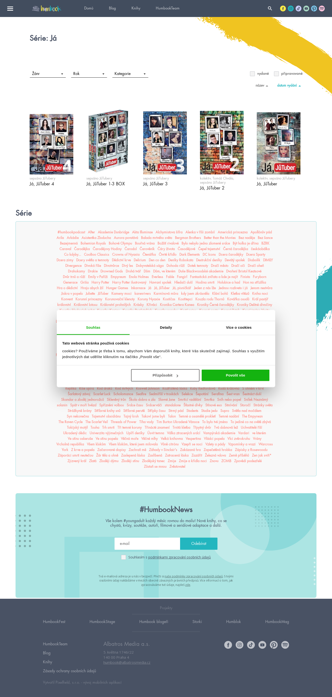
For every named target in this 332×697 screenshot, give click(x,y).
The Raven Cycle (70, 422)
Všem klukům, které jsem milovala (133, 444)
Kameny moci (121, 293)
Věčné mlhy (149, 438)
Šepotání (202, 394)
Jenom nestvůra (261, 288)
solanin (62, 405)
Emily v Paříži (98, 277)
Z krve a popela (82, 449)
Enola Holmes (139, 277)
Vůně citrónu (170, 444)
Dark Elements (189, 254)
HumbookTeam (168, 8)
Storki (197, 628)
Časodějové (186, 249)
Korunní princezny (88, 299)
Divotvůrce (111, 265)
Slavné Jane (166, 399)
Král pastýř (260, 299)
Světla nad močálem (246, 410)
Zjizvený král (76, 461)
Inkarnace (138, 288)
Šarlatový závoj (79, 394)
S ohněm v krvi (253, 388)
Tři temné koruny (129, 427)
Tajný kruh (131, 416)
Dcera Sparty (255, 254)
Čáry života (166, 249)
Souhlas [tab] (93, 327)
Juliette (90, 293)
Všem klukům (96, 444)
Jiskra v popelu (72, 293)
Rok (88, 74)
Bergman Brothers (188, 237)
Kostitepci (185, 299)
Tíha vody (146, 422)
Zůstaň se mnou (155, 466)
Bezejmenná (69, 243)
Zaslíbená (155, 455)
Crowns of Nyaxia (126, 254)
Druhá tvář (133, 271)
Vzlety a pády (215, 444)
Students (192, 410)
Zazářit (196, 455)
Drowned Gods (111, 271)
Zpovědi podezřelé (248, 461)
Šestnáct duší (251, 394)
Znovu (214, 461)
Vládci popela (214, 438)
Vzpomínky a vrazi (242, 444)
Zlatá (92, 461)
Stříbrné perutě (134, 410)
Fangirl (182, 277)
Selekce (187, 394)
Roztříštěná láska (174, 388)
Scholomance (123, 394)
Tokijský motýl (77, 427)
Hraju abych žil (92, 288)
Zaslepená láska (133, 455)
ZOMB (226, 461)
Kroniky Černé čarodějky (215, 304)
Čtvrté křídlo (167, 254)
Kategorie (130, 74)
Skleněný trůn (116, 399)
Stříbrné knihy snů (107, 410)
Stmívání (231, 405)
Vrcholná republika (70, 444)
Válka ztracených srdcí (183, 433)
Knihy (136, 8)
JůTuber (103, 293)
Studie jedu (209, 410)
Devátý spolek (235, 260)
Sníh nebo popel (229, 399)
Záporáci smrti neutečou (75, 455)
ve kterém (259, 433)
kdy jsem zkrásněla (195, 293)
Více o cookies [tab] (239, 327)
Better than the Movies (220, 237)
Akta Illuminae (142, 232)
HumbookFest (54, 628)
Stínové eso (213, 405)
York (65, 449)
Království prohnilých (115, 304)
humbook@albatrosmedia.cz (126, 669)
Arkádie (73, 237)
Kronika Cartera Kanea (177, 304)
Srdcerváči (154, 405)
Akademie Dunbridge (113, 232)
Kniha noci (260, 293)
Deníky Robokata (180, 260)
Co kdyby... (72, 254)
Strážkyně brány (79, 410)
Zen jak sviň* (261, 455)
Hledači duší (183, 282)
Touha (95, 427)
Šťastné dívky (192, 405)
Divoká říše (92, 265)
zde (187, 584)
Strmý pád (175, 410)
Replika (70, 388)
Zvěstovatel (177, 466)
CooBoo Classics (96, 254)
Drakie (93, 271)
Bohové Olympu (120, 243)
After (91, 232)
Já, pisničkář (182, 288)
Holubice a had (228, 282)
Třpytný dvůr (202, 427)
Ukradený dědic (75, 433)
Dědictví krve (121, 260)
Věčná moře (129, 438)
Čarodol (130, 249)
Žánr (47, 74)
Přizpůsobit (165, 375)
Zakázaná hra (190, 449)
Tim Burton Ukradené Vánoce (178, 422)
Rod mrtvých (124, 388)
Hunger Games (117, 288)
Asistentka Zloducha (96, 237)
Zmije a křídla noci (193, 461)
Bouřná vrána (145, 243)
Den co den (157, 260)
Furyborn (259, 277)
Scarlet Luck (101, 394)
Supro (224, 410)
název (263, 85)
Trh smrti (108, 427)
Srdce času (135, 405)
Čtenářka (149, 254)
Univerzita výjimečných (106, 433)
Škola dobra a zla (142, 399)
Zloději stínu (130, 461)
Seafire (141, 394)
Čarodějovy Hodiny (107, 249)
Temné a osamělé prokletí (197, 416)
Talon (172, 416)
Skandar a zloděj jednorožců (82, 399)
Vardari (243, 433)
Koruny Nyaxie (149, 299)
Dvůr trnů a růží (74, 277)
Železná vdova (215, 455)
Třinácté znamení (157, 427)
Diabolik (254, 260)
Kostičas (169, 299)
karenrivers (142, 293)
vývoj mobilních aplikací (102, 681)
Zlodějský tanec (153, 461)
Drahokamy (76, 271)
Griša (84, 282)
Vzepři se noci (192, 444)
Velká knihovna (172, 438)
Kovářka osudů (238, 299)
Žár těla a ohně (107, 455)
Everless (157, 277)
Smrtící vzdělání (189, 399)
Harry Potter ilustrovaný (129, 282)
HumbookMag (277, 628)
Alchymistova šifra (169, 232)
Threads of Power (123, 422)
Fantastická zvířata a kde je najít (214, 277)
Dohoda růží (175, 265)
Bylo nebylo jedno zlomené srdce (206, 243)
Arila (60, 237)
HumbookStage (102, 628)
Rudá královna (228, 388)
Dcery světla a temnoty (92, 260)
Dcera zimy (65, 260)
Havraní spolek (160, 282)
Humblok (233, 628)
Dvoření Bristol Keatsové (243, 271)
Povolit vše (235, 375)
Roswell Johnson (147, 388)
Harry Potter (100, 282)
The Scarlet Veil (96, 422)
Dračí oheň (256, 265)
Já (149, 288)
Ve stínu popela (107, 438)
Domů (88, 8)
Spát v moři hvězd (83, 405)
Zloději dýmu (108, 461)
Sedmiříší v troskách (164, 394)
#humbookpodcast (71, 232)
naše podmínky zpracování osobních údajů (194, 576)
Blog (112, 8)
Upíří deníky (135, 433)
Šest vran (233, 394)
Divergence (73, 265)
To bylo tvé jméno (215, 422)
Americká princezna (233, 232)
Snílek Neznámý (256, 399)
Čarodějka (82, 249)
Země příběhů (239, 455)
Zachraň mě (137, 449)
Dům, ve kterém (164, 271)
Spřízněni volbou (111, 405)
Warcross (265, 444)
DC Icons (209, 254)
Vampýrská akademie (219, 433)
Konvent (67, 299)
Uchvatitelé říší (251, 427)
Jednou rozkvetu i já (233, 288)
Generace (70, 282)
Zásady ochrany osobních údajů (69, 671)
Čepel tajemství (209, 249)
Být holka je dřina (245, 243)
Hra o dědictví (67, 288)
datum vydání (290, 85)
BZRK (265, 243)
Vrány (257, 438)
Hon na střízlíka (254, 282)
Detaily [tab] (166, 327)
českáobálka (260, 249)
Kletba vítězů (240, 293)
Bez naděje (247, 237)
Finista (245, 277)
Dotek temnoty (198, 265)
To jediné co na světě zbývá (251, 422)
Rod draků (104, 388)
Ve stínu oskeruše (80, 438)
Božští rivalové (168, 243)
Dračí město (219, 265)
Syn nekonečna (78, 416)
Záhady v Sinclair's (163, 449)
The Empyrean (252, 416)
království (64, 304)
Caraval (65, 249)
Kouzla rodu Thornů (209, 299)
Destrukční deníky (209, 260)
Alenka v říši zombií (200, 232)
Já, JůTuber (162, 288)
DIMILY (268, 260)
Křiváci (152, 304)
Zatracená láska (177, 455)
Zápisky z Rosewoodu (251, 449)
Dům (147, 271)
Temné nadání (229, 416)
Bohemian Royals (93, 243)
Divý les (127, 265)
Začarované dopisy (111, 449)
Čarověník (147, 249)
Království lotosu (85, 304)
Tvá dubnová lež (226, 427)
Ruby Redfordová (202, 388)
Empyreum (118, 277)
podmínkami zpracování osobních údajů (179, 557)
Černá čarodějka (235, 249)
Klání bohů (220, 293)
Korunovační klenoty (120, 299)
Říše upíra (86, 388)
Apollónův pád (261, 232)
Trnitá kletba (181, 427)
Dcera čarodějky (231, 254)
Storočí (245, 405)
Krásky (138, 304)
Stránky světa (263, 405)
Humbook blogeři (153, 628)
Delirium (140, 260)
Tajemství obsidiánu (106, 416)
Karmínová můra (166, 293)
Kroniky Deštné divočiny (254, 304)
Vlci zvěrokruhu (238, 438)
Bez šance (265, 237)
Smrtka (209, 399)
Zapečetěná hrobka (218, 449)
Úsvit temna (155, 433)
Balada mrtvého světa (156, 237)
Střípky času (157, 410)
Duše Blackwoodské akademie (200, 271)
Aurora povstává (126, 237)
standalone (173, 405)
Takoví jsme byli (153, 416)
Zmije (172, 461)
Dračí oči (238, 265)
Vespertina (193, 438)
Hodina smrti (205, 282)
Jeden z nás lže (205, 288)
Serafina (217, 394)
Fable (170, 277)
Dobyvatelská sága (150, 265)
